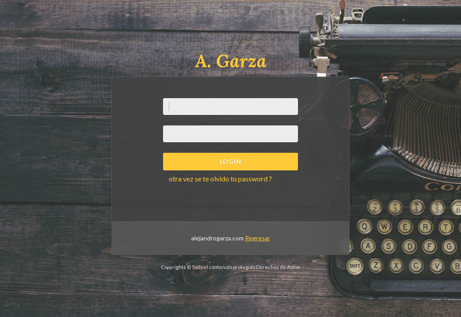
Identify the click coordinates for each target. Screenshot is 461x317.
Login (231, 161)
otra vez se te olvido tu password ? (220, 178)
